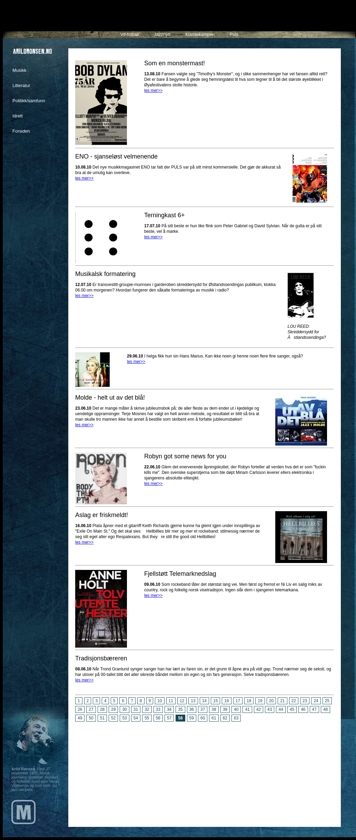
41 (247, 709)
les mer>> (153, 90)
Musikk (19, 70)
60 (202, 718)
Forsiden (21, 131)
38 (213, 709)
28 (102, 709)
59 (191, 718)
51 (102, 718)
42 (258, 709)
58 (180, 718)
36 (191, 709)
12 (182, 700)
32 (147, 709)
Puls (234, 34)
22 (293, 700)
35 (180, 709)
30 (124, 709)
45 (292, 709)
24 (316, 700)
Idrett (17, 115)
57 (169, 718)
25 (327, 700)
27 (91, 709)
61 (213, 718)
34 (169, 709)
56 (158, 718)
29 (113, 709)
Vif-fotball (129, 34)
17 (238, 700)
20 (271, 700)
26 (80, 709)
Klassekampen (200, 34)
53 (124, 718)
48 (325, 709)
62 (225, 718)
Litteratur (21, 85)
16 (226, 700)
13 (193, 700)
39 (225, 709)
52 (113, 718)
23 (305, 700)
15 (215, 700)
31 (136, 709)
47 (314, 709)
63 (236, 718)
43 (269, 709)
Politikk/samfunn (28, 100)
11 (171, 700)
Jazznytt (162, 34)
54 (136, 718)
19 (260, 700)
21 (282, 700)
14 (204, 700)
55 (147, 718)
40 (236, 709)
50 (91, 718)
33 (158, 709)
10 (159, 700)
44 (280, 709)
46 (303, 709)
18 (249, 700)
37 (202, 709)
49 (80, 718)
